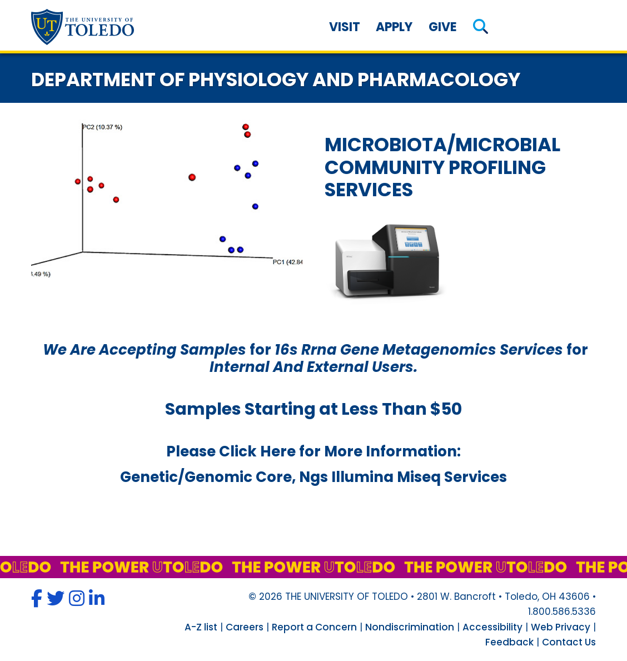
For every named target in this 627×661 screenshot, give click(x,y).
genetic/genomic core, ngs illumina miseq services (313, 477)
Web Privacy (560, 627)
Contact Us (569, 642)
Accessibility (492, 627)
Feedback (509, 642)
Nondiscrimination (409, 627)
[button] (481, 27)
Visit (344, 27)
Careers (244, 627)
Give (443, 27)
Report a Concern (314, 627)
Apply (394, 27)
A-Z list (201, 627)
